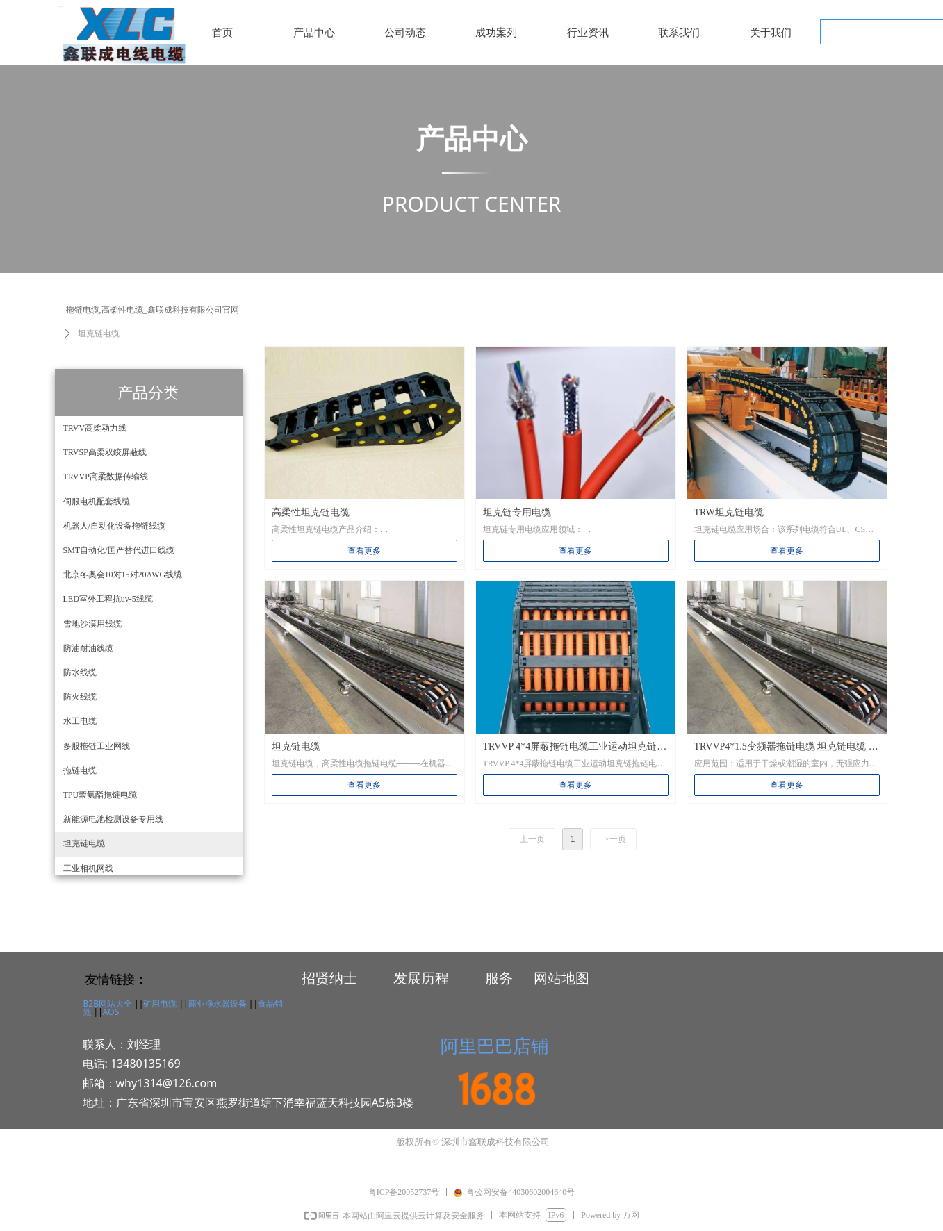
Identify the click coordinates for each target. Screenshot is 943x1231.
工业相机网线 (88, 868)
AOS (111, 1012)
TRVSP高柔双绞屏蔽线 (105, 452)
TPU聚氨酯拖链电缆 (100, 795)
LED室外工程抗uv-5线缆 (108, 599)
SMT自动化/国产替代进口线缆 (118, 550)
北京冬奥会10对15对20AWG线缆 (123, 574)
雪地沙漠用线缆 (92, 624)
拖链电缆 (80, 770)
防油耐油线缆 (88, 648)
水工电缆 (80, 721)
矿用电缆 (160, 1003)
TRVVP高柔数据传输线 (105, 476)
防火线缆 (80, 697)
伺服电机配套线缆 (96, 501)
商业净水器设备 (217, 1003)
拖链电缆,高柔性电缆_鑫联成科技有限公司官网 (152, 310)
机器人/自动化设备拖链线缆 (114, 526)
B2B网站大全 (107, 1003)
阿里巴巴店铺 (495, 1045)
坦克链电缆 (84, 843)
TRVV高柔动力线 (95, 428)
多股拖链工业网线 (96, 746)
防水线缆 (80, 672)
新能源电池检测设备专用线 (113, 819)
